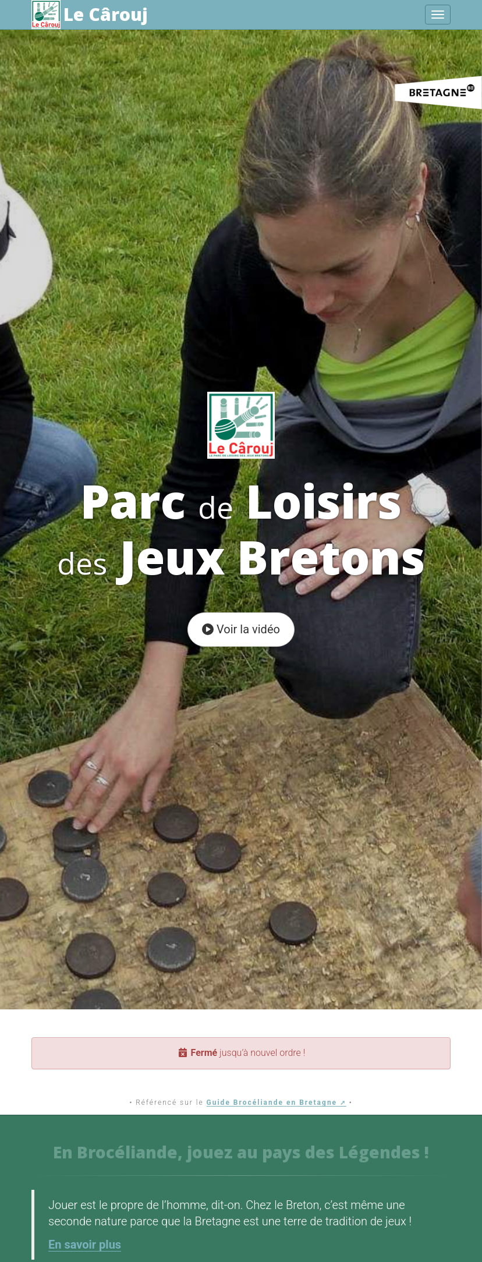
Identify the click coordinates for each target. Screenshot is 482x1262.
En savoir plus (84, 1245)
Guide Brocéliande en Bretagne (272, 1102)
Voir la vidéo (241, 629)
